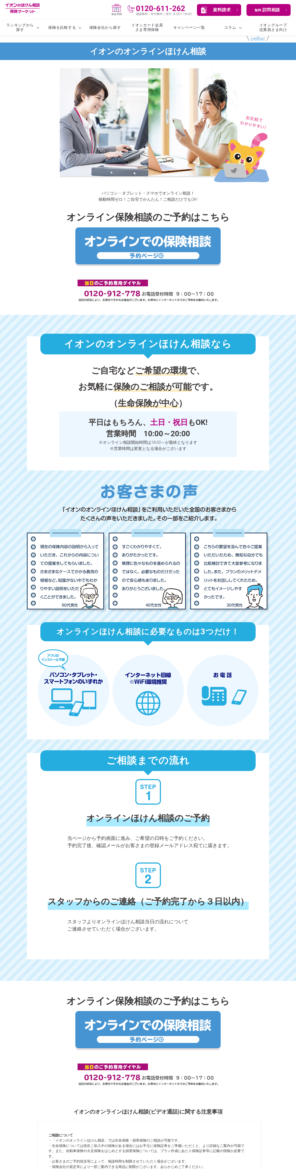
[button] (219, 10)
